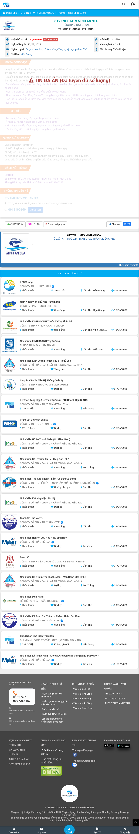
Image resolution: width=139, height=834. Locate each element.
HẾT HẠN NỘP (50, 40)
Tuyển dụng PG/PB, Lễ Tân (54, 714)
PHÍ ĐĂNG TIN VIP (113, 694)
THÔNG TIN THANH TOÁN (117, 703)
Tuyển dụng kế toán (51, 709)
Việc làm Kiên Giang (82, 703)
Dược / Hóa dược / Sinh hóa (41, 49)
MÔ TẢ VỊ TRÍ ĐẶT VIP (115, 698)
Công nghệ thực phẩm (69, 49)
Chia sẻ (114, 224)
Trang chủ (10, 12)
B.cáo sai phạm (55, 224)
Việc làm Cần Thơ (81, 689)
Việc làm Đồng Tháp (83, 708)
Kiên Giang (26, 54)
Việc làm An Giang (82, 698)
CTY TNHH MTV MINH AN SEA (37, 12)
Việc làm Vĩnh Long (82, 694)
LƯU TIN (34, 224)
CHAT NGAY (15, 224)
